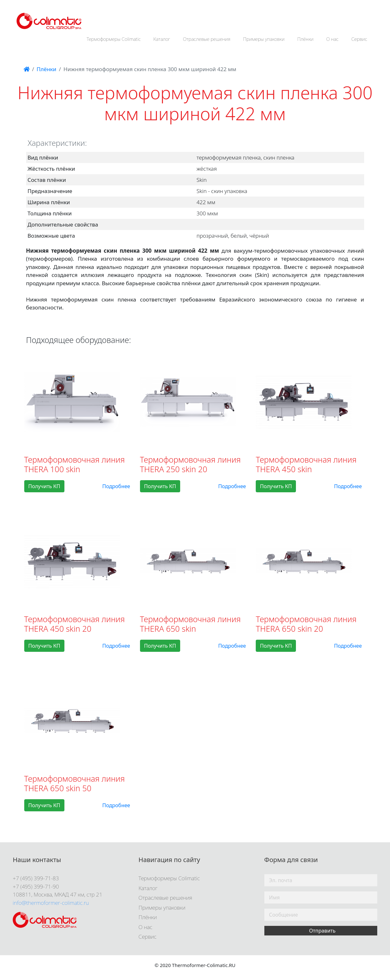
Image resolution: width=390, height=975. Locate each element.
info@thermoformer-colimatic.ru (51, 902)
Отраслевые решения (207, 39)
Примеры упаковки (263, 39)
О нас (332, 39)
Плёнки (305, 39)
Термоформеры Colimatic (113, 39)
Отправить (322, 930)
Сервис (359, 39)
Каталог (161, 39)
